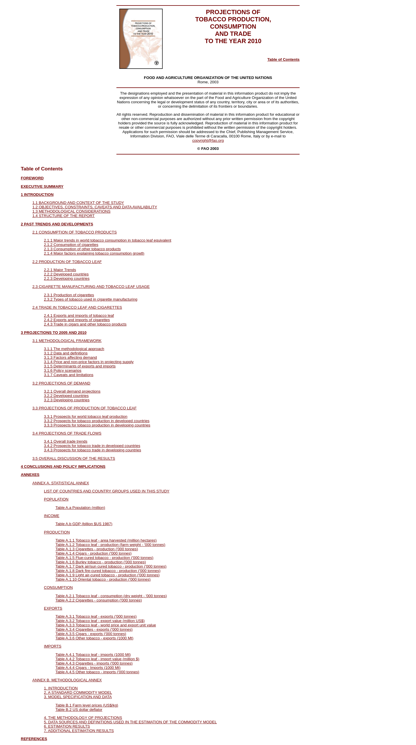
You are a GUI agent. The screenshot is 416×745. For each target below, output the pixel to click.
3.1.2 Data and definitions (66, 353)
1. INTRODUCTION (61, 688)
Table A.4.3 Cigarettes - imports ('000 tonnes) (94, 663)
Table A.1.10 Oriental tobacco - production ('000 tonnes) (103, 579)
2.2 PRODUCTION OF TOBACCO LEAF (67, 262)
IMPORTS (52, 646)
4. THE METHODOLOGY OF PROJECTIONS (83, 717)
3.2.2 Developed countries (66, 395)
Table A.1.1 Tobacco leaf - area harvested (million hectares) (106, 540)
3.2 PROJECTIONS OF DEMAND (61, 383)
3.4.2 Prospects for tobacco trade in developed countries (92, 446)
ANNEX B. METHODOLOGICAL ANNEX (67, 680)
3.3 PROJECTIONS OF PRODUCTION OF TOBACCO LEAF (84, 408)
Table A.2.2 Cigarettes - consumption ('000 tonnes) (98, 600)
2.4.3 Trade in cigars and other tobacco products (85, 324)
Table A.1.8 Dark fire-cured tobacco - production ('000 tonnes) (107, 571)
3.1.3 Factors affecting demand (70, 357)
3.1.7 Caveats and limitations (68, 375)
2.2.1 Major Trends (60, 270)
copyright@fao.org (208, 140)
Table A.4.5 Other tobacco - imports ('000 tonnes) (97, 672)
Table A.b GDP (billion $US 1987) (83, 524)
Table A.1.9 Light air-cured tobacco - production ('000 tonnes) (107, 575)
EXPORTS (53, 608)
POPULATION (56, 499)
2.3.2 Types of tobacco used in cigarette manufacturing (91, 299)
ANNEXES (30, 474)
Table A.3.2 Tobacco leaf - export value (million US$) (100, 621)
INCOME (51, 516)
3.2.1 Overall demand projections (72, 391)
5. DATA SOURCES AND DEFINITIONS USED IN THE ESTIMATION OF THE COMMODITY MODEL (130, 722)
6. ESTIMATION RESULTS (67, 726)
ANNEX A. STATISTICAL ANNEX (60, 483)
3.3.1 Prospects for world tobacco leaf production (85, 416)
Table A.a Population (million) (80, 507)
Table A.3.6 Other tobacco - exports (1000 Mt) (94, 638)
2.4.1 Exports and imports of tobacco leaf (79, 315)
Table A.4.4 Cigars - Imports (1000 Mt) (87, 667)
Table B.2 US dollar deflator (78, 709)
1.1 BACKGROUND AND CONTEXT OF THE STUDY (78, 202)
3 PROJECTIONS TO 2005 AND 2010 (53, 332)
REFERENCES (34, 739)
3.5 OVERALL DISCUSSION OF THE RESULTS (73, 458)
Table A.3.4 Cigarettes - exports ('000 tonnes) (94, 629)
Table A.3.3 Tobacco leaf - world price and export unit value (105, 625)
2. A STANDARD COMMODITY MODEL (78, 692)
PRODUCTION (57, 532)
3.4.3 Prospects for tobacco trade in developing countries (92, 450)
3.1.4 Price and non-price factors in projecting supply (88, 362)
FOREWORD (32, 178)
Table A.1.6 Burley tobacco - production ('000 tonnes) (100, 562)
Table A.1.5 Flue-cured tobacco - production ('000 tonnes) (104, 557)
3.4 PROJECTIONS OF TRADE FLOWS (66, 433)
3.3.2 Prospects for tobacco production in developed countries (96, 421)
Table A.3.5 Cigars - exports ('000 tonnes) (90, 634)
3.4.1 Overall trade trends (65, 441)
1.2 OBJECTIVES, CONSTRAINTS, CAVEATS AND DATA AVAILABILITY (94, 207)
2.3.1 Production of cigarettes (69, 295)
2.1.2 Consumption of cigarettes (71, 244)
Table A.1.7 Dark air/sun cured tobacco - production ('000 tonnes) (110, 566)
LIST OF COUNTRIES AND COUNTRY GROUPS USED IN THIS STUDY (106, 491)
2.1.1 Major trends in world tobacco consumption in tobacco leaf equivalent (107, 240)
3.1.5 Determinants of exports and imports (80, 366)
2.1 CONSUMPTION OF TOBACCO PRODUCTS (74, 232)
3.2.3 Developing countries (67, 400)
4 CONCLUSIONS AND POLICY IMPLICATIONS (63, 466)
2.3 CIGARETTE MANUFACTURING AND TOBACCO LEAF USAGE (91, 286)
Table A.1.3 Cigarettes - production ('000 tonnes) (96, 549)
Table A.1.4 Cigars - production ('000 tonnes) (93, 553)
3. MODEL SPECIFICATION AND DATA (78, 697)
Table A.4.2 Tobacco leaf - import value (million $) (97, 659)
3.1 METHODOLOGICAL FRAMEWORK (66, 341)
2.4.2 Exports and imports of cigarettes (77, 320)
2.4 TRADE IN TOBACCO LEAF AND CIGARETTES (77, 307)
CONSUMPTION (58, 587)
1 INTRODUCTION (37, 194)
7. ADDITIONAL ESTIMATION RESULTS (79, 731)
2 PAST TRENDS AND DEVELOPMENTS (57, 224)
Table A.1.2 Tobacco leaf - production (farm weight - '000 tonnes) (110, 544)
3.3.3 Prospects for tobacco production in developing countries (97, 425)
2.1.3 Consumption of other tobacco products (82, 249)
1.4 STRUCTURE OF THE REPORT (63, 216)
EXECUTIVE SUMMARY (42, 186)
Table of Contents (283, 59)
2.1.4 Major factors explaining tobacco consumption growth (94, 253)
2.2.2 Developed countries (66, 274)
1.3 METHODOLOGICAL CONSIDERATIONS (71, 211)
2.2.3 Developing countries (67, 278)
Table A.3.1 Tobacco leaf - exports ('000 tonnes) (96, 616)
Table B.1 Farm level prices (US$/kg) (86, 705)
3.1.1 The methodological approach (74, 349)
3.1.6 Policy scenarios (62, 370)
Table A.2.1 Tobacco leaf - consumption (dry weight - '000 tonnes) (111, 596)
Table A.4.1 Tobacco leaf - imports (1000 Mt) (93, 654)
